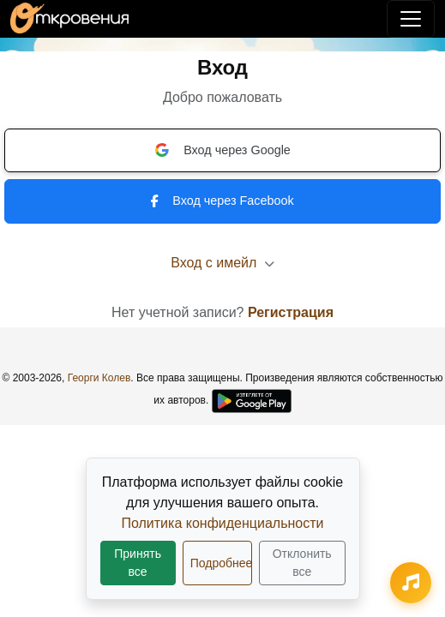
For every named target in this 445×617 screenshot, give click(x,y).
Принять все (137, 562)
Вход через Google (222, 150)
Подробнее (221, 563)
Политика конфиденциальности (222, 523)
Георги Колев (99, 378)
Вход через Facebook (222, 200)
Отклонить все (302, 562)
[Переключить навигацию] (411, 19)
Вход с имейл (222, 262)
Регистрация (291, 312)
